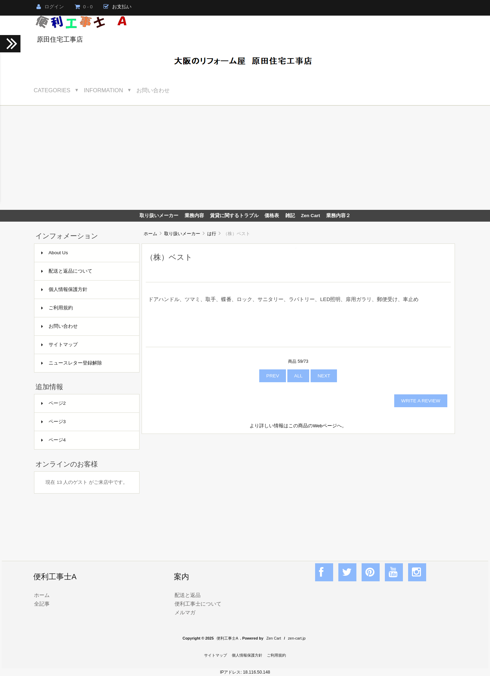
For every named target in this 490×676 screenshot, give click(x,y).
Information (103, 90)
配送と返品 (188, 595)
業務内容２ (338, 215)
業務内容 (194, 215)
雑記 (290, 215)
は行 (211, 233)
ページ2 (53, 403)
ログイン (50, 6)
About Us (54, 252)
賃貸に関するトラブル (234, 215)
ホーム (150, 233)
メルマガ (185, 612)
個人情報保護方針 (64, 289)
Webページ (325, 425)
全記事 (42, 604)
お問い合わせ (153, 90)
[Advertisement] (245, 157)
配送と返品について (66, 271)
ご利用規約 (57, 307)
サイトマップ (59, 344)
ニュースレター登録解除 (71, 363)
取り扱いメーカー (182, 233)
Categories (52, 90)
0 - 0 (84, 6)
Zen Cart (310, 215)
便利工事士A (227, 638)
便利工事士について (198, 604)
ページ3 (53, 421)
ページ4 (53, 440)
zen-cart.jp (297, 638)
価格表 (271, 215)
